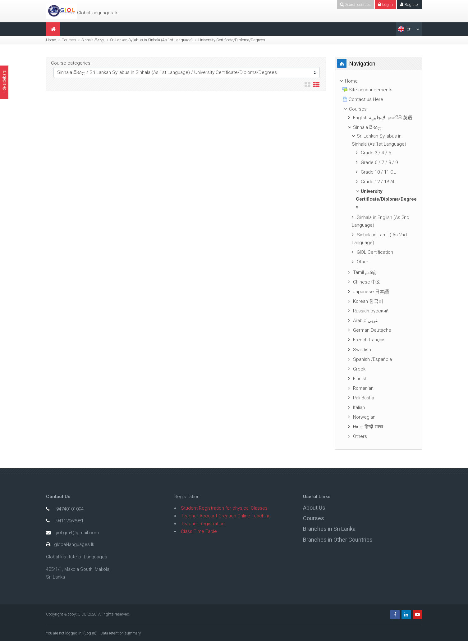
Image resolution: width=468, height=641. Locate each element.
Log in (90, 633)
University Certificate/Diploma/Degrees (231, 40)
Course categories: (71, 63)
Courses (69, 40)
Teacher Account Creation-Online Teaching (226, 516)
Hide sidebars (4, 82)
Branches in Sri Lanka (329, 528)
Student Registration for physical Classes (224, 508)
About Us (314, 507)
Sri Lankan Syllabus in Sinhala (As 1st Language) (151, 40)
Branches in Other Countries (338, 539)
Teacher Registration (203, 523)
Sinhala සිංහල (92, 40)
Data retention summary (120, 633)
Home (51, 40)
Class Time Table (199, 531)
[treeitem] (378, 81)
